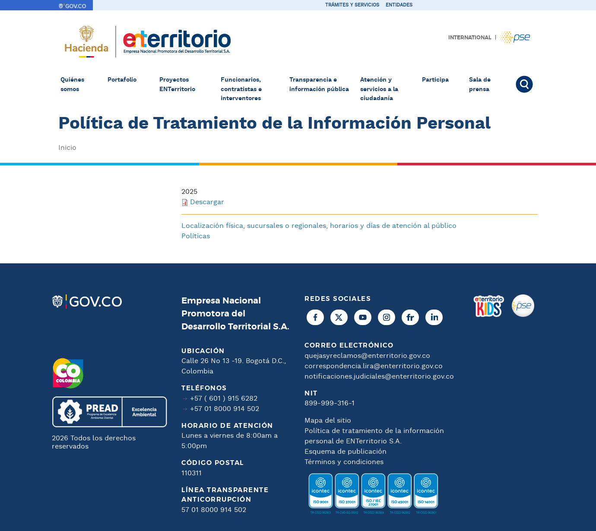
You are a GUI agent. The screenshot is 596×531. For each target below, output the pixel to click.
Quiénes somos (72, 84)
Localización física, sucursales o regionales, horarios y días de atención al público (319, 226)
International (469, 37)
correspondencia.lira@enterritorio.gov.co (373, 366)
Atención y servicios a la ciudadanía (379, 89)
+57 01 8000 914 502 (224, 409)
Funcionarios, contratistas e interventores (241, 89)
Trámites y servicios (352, 5)
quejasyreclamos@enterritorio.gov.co (367, 355)
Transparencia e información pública (319, 84)
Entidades (399, 5)
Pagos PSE (514, 37)
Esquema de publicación (345, 451)
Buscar (526, 84)
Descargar (207, 202)
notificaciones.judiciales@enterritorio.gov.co (379, 376)
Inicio (67, 147)
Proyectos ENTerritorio (177, 84)
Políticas (195, 236)
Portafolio (122, 80)
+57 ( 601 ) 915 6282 (223, 398)
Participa (435, 80)
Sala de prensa (480, 84)
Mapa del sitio (327, 420)
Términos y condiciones (344, 462)
